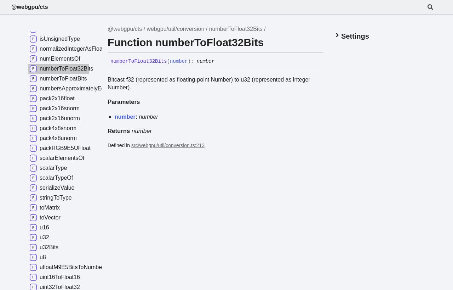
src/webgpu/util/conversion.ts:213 (168, 145)
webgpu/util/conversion (176, 29)
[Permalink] (219, 61)
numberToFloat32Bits (236, 29)
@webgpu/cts (29, 7)
